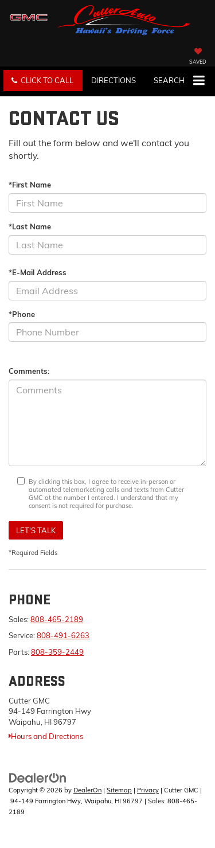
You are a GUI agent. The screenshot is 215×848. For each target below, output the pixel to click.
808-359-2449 (57, 651)
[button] (43, 80)
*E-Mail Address (38, 272)
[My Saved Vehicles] (197, 57)
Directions (113, 80)
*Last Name (30, 226)
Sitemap (119, 790)
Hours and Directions (46, 736)
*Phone (22, 314)
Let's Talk (36, 530)
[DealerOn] (38, 777)
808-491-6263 (63, 635)
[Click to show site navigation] (198, 81)
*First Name (30, 184)
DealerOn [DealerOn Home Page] (87, 790)
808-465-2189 (56, 619)
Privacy (148, 790)
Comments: (29, 371)
